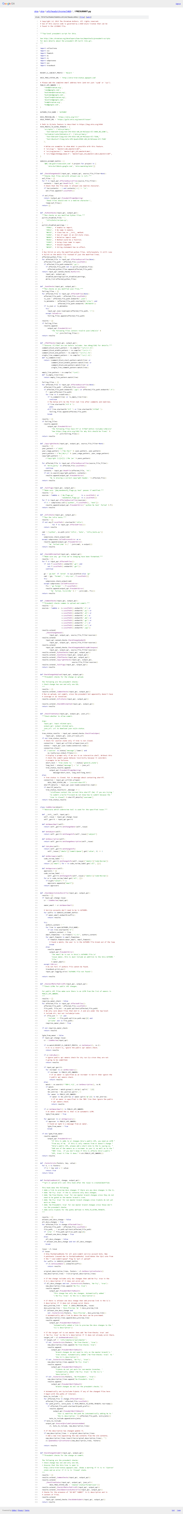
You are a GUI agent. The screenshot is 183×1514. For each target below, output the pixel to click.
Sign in (178, 4)
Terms (27, 1510)
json (179, 1510)
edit (89, 17)
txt (173, 1510)
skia (36, 11)
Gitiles (14, 1510)
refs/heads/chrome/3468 (58, 11)
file (82, 17)
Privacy (20, 1510)
